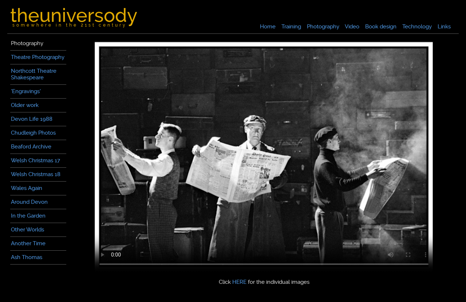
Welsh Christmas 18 (35, 174)
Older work (25, 105)
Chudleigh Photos (33, 133)
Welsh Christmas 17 (35, 160)
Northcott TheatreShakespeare (33, 74)
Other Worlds (27, 229)
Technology (417, 26)
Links (444, 26)
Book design (380, 26)
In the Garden (28, 215)
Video (352, 26)
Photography (323, 26)
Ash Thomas (26, 257)
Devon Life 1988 (31, 119)
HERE (239, 282)
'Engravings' (26, 91)
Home (268, 26)
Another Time (28, 243)
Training (291, 26)
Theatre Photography (37, 57)
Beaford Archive (31, 146)
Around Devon (29, 202)
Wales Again (26, 188)
